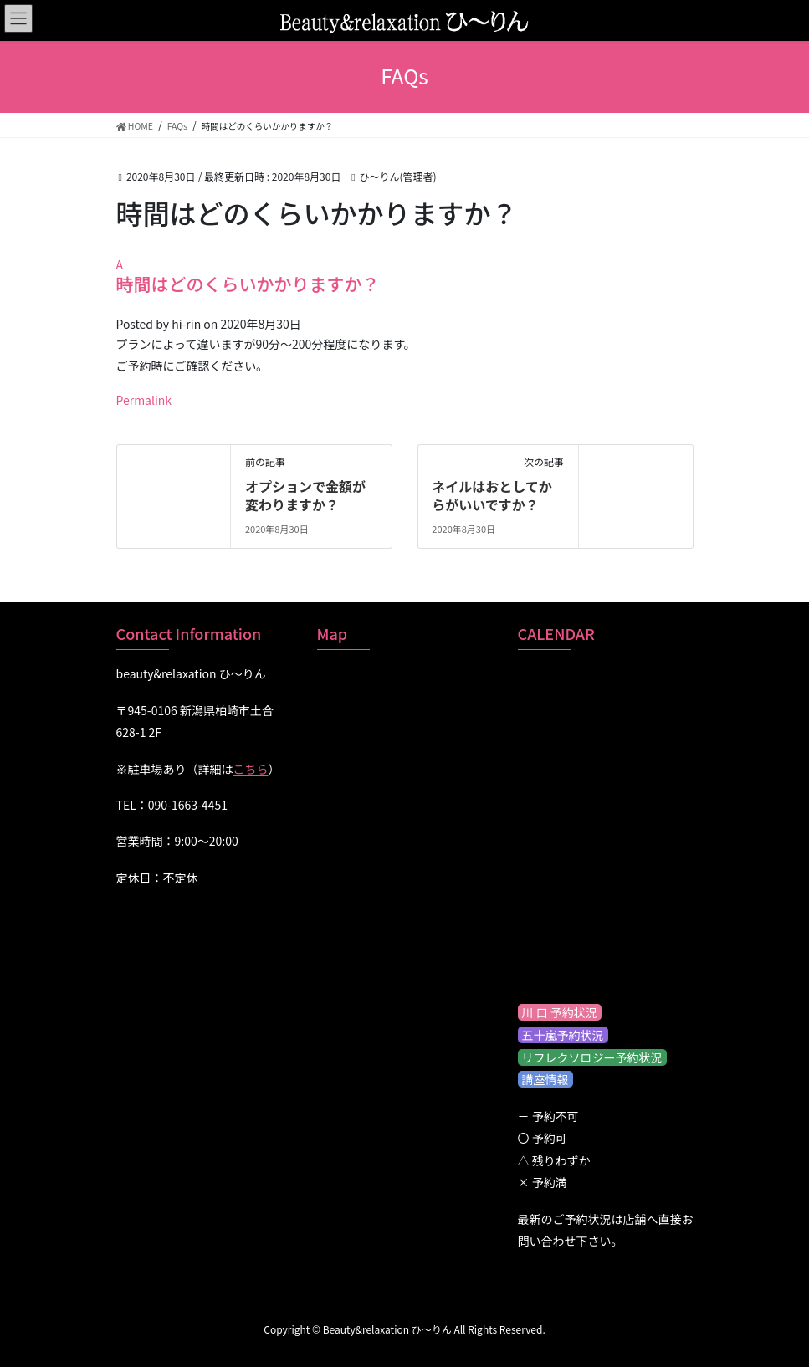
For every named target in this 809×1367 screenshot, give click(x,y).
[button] (405, 275)
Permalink (144, 400)
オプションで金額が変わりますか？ (305, 495)
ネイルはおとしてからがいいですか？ (492, 495)
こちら (251, 768)
